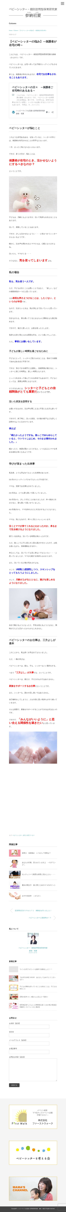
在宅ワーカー (30, 835)
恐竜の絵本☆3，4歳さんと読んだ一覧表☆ (34, 997)
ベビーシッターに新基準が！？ (40, 918)
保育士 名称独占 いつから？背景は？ (36, 853)
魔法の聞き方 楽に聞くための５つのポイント (39, 885)
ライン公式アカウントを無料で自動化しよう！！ (36, 969)
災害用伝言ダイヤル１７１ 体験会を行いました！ (33, 910)
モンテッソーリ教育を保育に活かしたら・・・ (39, 874)
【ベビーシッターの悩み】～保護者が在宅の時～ (33, 30)
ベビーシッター (17, 835)
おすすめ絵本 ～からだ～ (31, 896)
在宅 (24, 835)
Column (12, 23)
